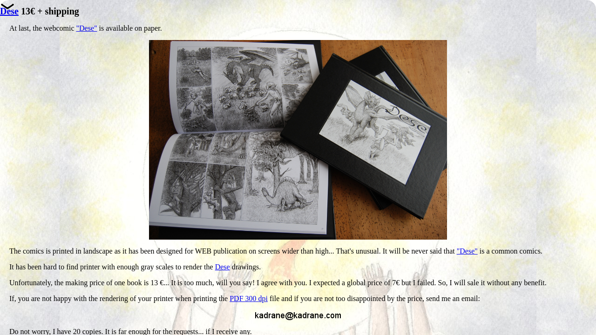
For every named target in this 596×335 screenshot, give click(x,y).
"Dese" (86, 28)
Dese (222, 267)
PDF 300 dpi (249, 298)
